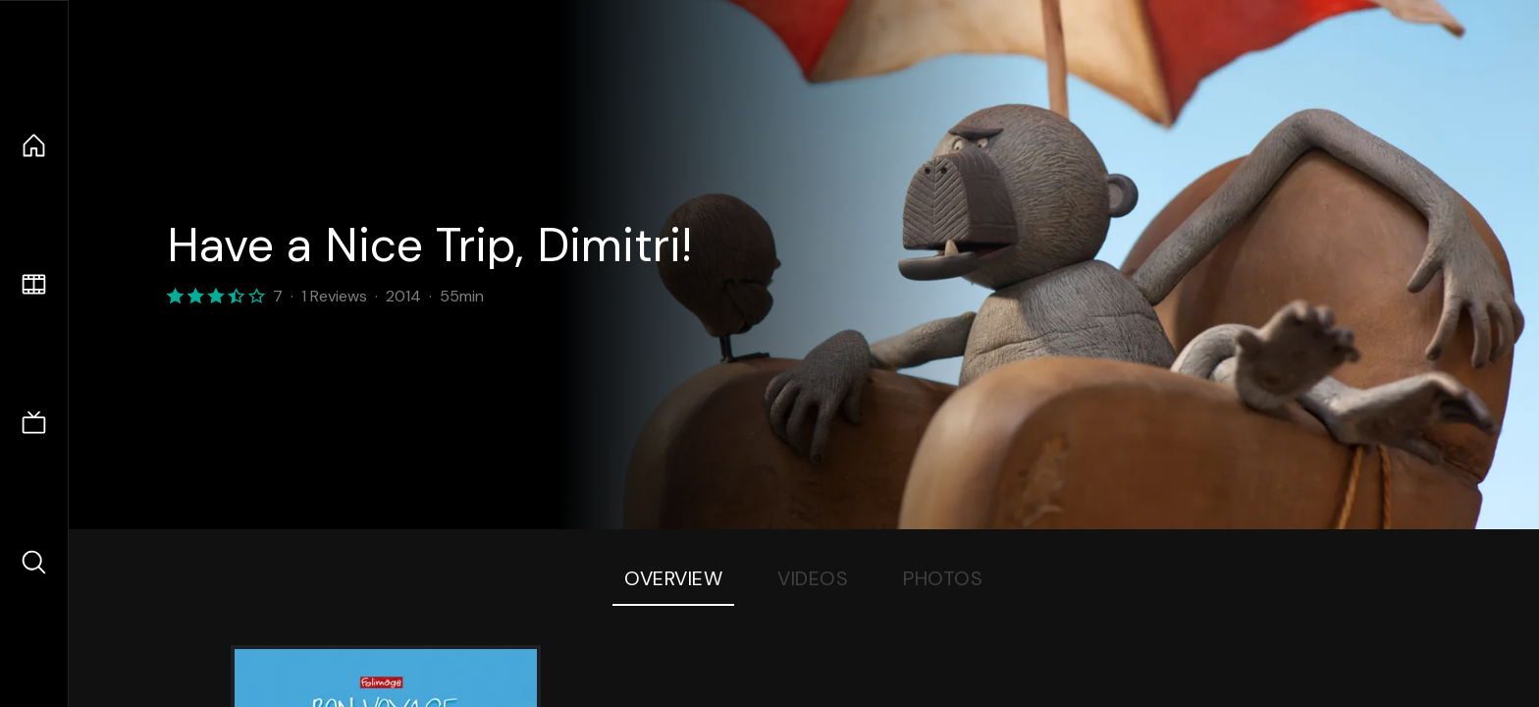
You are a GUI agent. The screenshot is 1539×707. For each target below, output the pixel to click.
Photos (942, 578)
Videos (812, 578)
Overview (673, 578)
